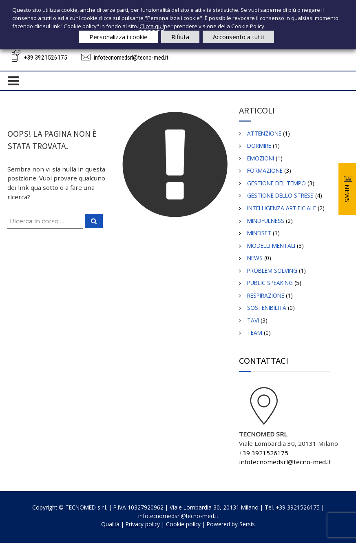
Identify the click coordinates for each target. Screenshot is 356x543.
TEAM (254, 332)
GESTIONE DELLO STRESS (280, 195)
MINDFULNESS (265, 221)
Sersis (247, 524)
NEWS (347, 194)
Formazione (265, 170)
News (255, 258)
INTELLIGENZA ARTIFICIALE (281, 208)
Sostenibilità (266, 308)
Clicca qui (151, 26)
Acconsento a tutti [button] (238, 37)
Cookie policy (183, 524)
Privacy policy (143, 524)
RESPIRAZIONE (265, 295)
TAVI (253, 320)
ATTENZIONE (264, 133)
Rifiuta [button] (180, 37)
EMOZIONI (260, 158)
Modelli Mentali (271, 245)
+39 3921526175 (45, 57)
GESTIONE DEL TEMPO (276, 183)
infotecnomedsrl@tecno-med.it (131, 57)
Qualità (110, 524)
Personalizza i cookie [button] (118, 37)
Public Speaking (270, 283)
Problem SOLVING (272, 270)
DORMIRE (259, 145)
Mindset (259, 233)
